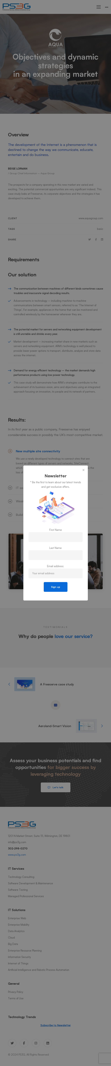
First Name (55, 530)
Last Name (55, 548)
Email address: (55, 566)
